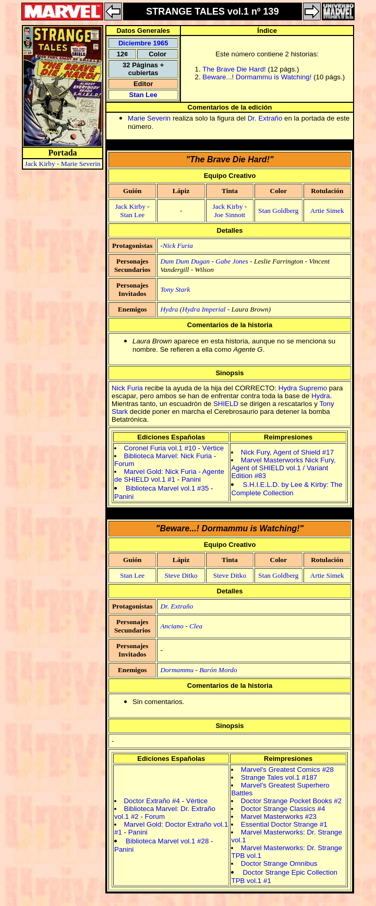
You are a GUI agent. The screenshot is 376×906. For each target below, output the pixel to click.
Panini (191, 479)
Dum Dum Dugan (185, 261)
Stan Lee (143, 95)
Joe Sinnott (230, 215)
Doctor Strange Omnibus (279, 863)
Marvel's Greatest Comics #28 (287, 769)
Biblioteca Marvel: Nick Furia (168, 456)
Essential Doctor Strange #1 (284, 824)
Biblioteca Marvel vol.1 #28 (167, 841)
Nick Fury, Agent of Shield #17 (287, 452)
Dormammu (176, 670)
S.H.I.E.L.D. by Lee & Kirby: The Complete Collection (286, 489)
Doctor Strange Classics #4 (283, 809)
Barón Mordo (218, 670)
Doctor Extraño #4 (151, 801)
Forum (124, 464)
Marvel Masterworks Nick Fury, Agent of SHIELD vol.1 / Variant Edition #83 (283, 468)
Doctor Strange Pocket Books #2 (291, 801)
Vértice (213, 448)
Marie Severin (81, 164)
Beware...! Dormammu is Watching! (256, 77)
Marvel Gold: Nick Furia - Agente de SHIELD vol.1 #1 (169, 475)
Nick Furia (178, 245)
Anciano (171, 626)
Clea (195, 626)
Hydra (169, 309)
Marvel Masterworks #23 (279, 816)
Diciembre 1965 (143, 43)
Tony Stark (175, 289)
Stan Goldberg (278, 210)
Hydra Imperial (203, 309)
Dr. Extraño (265, 118)
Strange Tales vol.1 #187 (279, 777)
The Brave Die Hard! (233, 69)
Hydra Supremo (302, 388)
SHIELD (225, 404)
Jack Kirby (40, 164)
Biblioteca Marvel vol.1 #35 (167, 488)
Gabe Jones (231, 261)
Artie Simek (327, 210)
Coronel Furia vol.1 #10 (160, 448)
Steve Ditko (180, 575)
